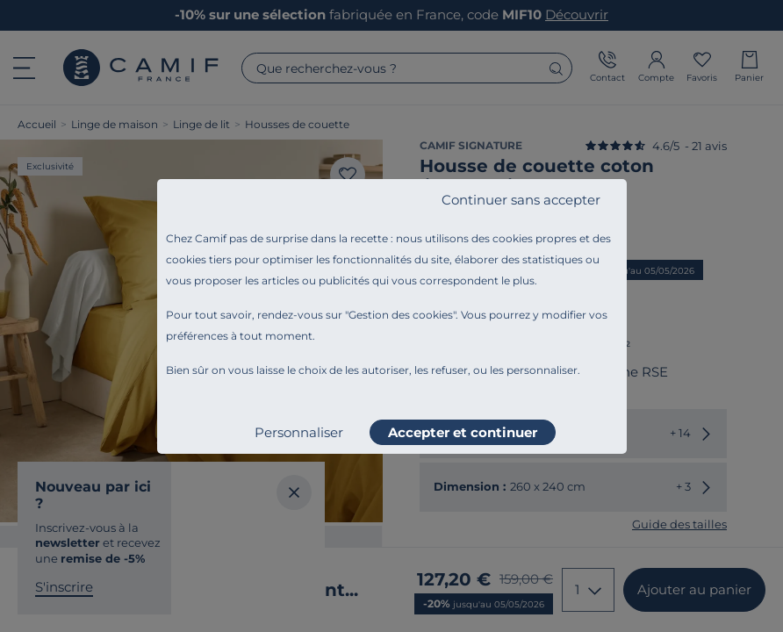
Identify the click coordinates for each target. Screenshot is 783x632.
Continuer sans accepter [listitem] (521, 199)
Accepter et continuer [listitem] (462, 432)
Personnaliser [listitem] (299, 432)
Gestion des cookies (400, 314)
